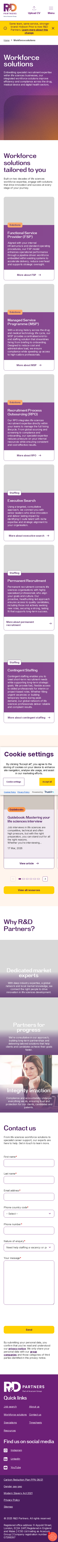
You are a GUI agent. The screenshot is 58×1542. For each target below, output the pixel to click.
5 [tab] (34, 879)
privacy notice (17, 1348)
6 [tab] (38, 879)
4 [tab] (31, 879)
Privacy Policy (23, 792)
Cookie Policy (10, 792)
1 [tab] (20, 879)
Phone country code (16, 1207)
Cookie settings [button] (13, 781)
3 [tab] (27, 879)
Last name (10, 1173)
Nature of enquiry (14, 1241)
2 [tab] (23, 879)
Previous (13, 879)
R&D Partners (10, 10)
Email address (12, 1190)
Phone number (13, 1224)
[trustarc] (49, 792)
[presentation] (29, 1316)
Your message (12, 1258)
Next (45, 879)
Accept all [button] (47, 781)
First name (10, 1156)
